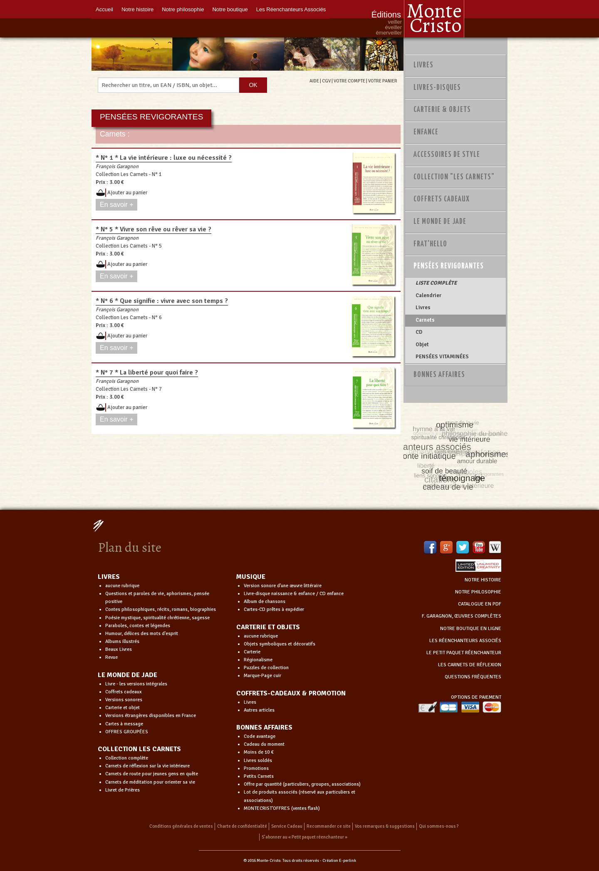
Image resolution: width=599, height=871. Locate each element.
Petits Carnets (259, 776)
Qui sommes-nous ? (439, 826)
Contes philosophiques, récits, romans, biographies (160, 609)
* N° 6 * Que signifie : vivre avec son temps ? (162, 301)
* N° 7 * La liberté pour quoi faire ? (147, 372)
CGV (326, 81)
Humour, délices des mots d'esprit (141, 633)
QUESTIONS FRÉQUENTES (473, 677)
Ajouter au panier (127, 192)
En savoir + (116, 204)
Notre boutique (230, 9)
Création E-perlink (339, 860)
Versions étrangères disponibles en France (150, 715)
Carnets (425, 320)
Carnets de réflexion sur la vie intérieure (147, 766)
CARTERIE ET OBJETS (268, 627)
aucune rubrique (122, 586)
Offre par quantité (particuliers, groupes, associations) (302, 784)
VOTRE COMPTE (349, 81)
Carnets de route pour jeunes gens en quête (151, 774)
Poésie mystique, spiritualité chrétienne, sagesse (157, 618)
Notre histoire (137, 9)
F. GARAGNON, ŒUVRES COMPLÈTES (461, 616)
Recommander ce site (329, 826)
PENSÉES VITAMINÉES (442, 356)
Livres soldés (258, 760)
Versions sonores (123, 700)
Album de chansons (264, 601)
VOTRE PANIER (382, 81)
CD (419, 332)
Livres (423, 65)
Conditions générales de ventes (181, 826)
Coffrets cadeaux (123, 692)
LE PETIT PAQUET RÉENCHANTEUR (463, 653)
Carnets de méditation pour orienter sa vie (150, 782)
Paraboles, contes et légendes (137, 626)
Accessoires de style (446, 155)
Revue (111, 657)
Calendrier (428, 295)
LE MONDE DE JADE (127, 675)
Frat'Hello (430, 244)
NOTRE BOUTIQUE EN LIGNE (470, 628)
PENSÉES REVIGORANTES (448, 266)
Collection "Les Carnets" (454, 177)
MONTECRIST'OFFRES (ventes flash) (282, 808)
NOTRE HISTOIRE (483, 580)
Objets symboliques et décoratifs (279, 644)
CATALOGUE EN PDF (479, 604)
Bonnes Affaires (439, 375)
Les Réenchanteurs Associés (291, 9)
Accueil (104, 9)
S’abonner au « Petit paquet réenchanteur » (304, 837)
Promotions (256, 768)
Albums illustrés (122, 641)
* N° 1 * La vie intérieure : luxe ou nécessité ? (164, 158)
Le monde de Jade (439, 222)
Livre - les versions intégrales (136, 684)
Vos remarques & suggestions (385, 826)
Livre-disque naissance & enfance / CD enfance (294, 594)
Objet (422, 344)
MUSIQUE (250, 577)
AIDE (314, 81)
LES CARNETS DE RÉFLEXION (469, 665)
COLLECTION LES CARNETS (139, 749)
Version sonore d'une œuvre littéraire (283, 586)
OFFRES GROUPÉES (126, 732)
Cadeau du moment (264, 744)
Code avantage (259, 736)
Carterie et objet (122, 708)
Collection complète (126, 758)
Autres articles (259, 710)
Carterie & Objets (442, 110)
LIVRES (109, 577)
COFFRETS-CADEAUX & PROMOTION (291, 693)
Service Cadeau (286, 826)
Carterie (252, 652)
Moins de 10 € (259, 752)
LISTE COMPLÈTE (436, 283)
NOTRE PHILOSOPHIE (478, 592)
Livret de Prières (122, 790)
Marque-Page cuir (262, 675)
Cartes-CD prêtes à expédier (274, 609)
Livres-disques (437, 88)
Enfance (425, 132)
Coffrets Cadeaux (441, 199)
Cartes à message (124, 724)
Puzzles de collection (266, 668)
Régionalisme (258, 660)
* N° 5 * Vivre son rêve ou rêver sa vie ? (153, 229)
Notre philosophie (183, 9)
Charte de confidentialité (242, 826)
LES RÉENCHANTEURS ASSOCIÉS (465, 641)
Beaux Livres (118, 649)
